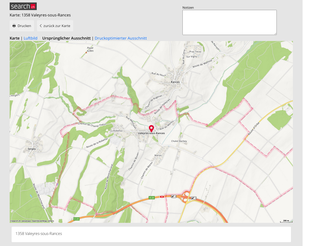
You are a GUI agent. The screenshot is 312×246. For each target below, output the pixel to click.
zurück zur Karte (57, 25)
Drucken (24, 25)
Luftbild (30, 38)
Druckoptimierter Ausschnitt (121, 38)
